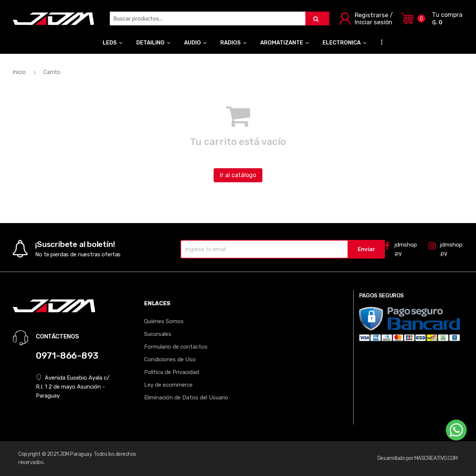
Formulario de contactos (176, 346)
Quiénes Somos (164, 321)
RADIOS (230, 42)
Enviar (366, 249)
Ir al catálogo (238, 175)
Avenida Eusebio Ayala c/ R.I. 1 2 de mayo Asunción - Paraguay (72, 386)
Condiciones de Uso (170, 359)
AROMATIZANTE (281, 42)
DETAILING (150, 42)
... (379, 41)
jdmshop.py (401, 249)
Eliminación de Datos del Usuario (186, 397)
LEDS (110, 42)
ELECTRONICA (342, 42)
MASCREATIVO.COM (436, 458)
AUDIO (192, 42)
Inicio (19, 72)
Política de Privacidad (171, 372)
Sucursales (157, 334)
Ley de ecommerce (168, 384)
